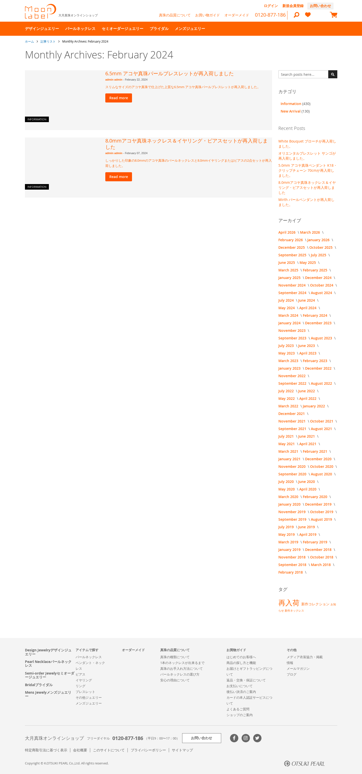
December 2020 (319, 458)
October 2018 (322, 557)
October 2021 (322, 421)
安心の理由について (175, 680)
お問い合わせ (320, 5)
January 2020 (290, 504)
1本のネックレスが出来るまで (182, 662)
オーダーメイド (236, 15)
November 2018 (292, 557)
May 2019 (287, 534)
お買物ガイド (236, 650)
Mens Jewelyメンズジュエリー (48, 694)
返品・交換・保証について (246, 680)
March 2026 (310, 232)
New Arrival (291, 111)
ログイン (271, 5)
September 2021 (292, 428)
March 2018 (321, 564)
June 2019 (307, 526)
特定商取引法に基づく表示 (46, 750)
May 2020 (287, 489)
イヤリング (84, 680)
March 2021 (288, 451)
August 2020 (322, 474)
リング (80, 686)
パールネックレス (89, 657)
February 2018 (291, 572)
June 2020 (307, 481)
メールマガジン (298, 668)
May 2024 (287, 307)
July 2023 (286, 345)
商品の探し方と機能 (241, 662)
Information (36, 119)
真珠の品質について (175, 15)
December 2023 (319, 323)
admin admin (114, 79)
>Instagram (246, 738)
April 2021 (308, 443)
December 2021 (292, 413)
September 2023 (292, 338)
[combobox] (307, 74)
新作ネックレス (294, 610)
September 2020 (292, 474)
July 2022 (286, 391)
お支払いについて (239, 686)
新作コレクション (316, 604)
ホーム (30, 41)
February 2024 (315, 315)
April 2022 (308, 398)
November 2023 (292, 330)
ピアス (80, 674)
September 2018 (292, 564)
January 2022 (314, 406)
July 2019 (286, 526)
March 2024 (288, 315)
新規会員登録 (293, 5)
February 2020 (315, 496)
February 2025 (315, 270)
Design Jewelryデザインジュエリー (48, 652)
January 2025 (290, 277)
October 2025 (321, 247)
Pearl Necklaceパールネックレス (48, 663)
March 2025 (288, 270)
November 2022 (292, 375)
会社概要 (80, 750)
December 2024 (319, 277)
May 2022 (287, 398)
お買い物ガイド (207, 15)
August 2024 (322, 292)
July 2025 (319, 255)
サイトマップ (182, 750)
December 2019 (319, 504)
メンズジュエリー (89, 703)
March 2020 (288, 496)
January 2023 (290, 368)
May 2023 (287, 353)
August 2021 (322, 428)
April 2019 (308, 534)
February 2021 (315, 451)
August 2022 (322, 383)
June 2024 (307, 300)
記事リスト (48, 41)
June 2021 (307, 436)
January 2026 (319, 239)
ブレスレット (85, 691)
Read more (118, 97)
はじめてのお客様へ (241, 657)
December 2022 (319, 368)
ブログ (292, 674)
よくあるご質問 (237, 709)
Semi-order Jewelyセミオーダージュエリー (49, 675)
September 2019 (292, 519)
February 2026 (291, 239)
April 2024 (308, 307)
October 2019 (322, 511)
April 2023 (308, 353)
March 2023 (288, 360)
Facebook (234, 738)
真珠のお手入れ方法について (181, 668)
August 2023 (322, 338)
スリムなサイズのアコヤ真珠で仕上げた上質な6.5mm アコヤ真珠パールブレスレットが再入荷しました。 (182, 87)
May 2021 (287, 443)
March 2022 (288, 406)
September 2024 (292, 292)
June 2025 (287, 262)
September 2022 (292, 383)
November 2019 (292, 511)
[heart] (308, 17)
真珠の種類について (175, 657)
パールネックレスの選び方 (180, 674)
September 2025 (292, 255)
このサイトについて (109, 750)
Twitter (257, 738)
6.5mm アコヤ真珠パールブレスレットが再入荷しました (169, 73)
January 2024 (290, 323)
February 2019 (315, 542)
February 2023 (315, 360)
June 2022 (307, 391)
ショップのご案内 (239, 715)
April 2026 (287, 232)
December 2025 (292, 247)
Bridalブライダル (39, 685)
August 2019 (322, 519)
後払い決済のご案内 (241, 691)
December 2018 (319, 549)
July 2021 (286, 436)
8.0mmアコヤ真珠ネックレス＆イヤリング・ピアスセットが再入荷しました (186, 143)
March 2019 (288, 542)
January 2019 (290, 549)
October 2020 (322, 466)
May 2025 (308, 262)
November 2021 (292, 421)
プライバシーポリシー (148, 750)
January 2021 (290, 458)
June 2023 (307, 345)
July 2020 (286, 481)
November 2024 (292, 285)
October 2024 (322, 285)
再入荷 (289, 602)
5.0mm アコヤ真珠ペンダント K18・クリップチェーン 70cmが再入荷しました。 (307, 170)
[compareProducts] (320, 15)
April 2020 (308, 489)
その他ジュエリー (89, 697)
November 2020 (292, 466)
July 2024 (286, 300)
